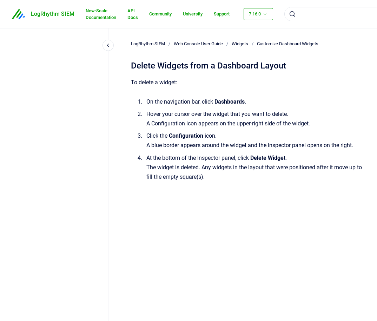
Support (222, 14)
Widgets (240, 43)
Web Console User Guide (198, 43)
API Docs (132, 14)
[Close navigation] (108, 45)
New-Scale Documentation (101, 14)
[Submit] (292, 14)
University (193, 14)
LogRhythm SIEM (52, 14)
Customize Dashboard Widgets (287, 43)
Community (160, 14)
